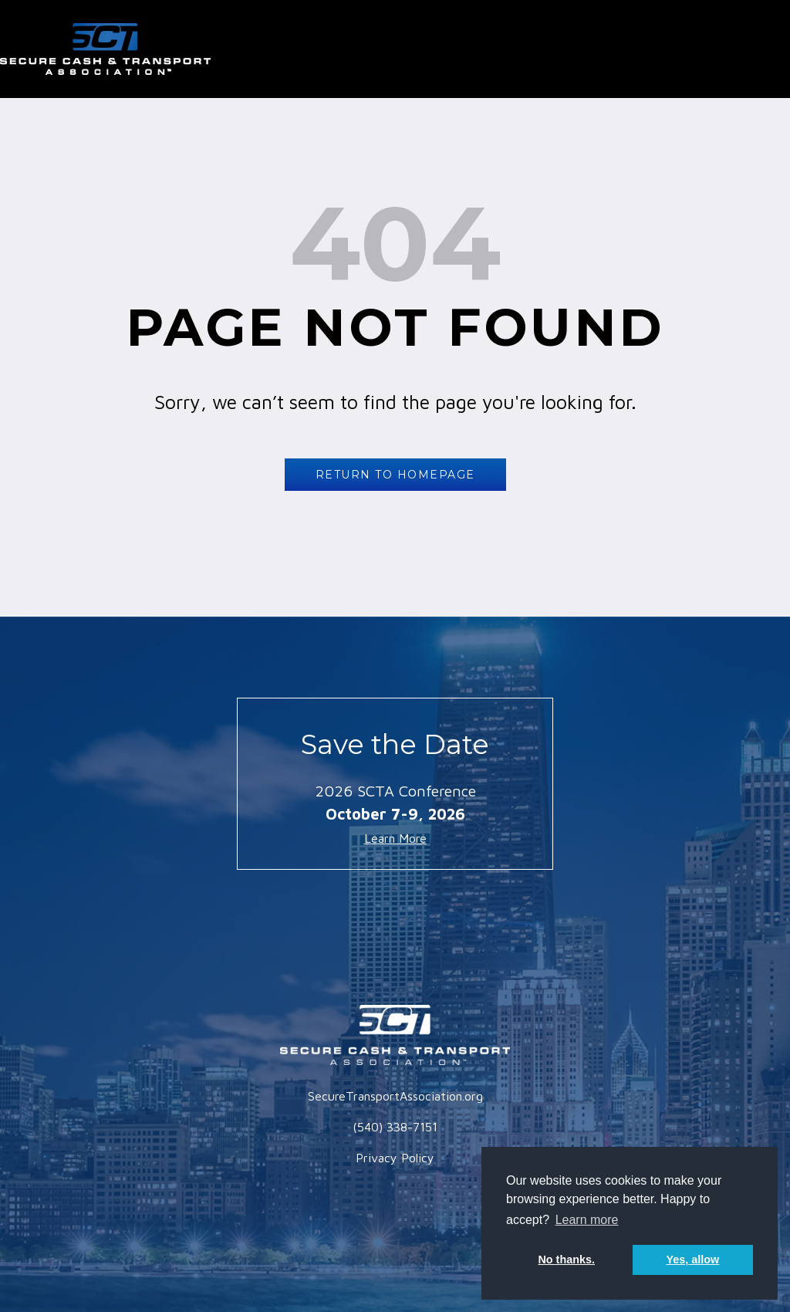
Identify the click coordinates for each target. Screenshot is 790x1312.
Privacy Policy (395, 1158)
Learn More (395, 838)
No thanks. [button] (566, 1259)
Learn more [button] (587, 1219)
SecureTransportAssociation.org (395, 1096)
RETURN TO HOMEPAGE (395, 475)
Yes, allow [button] (692, 1259)
